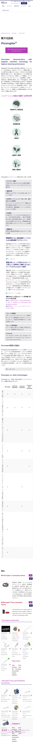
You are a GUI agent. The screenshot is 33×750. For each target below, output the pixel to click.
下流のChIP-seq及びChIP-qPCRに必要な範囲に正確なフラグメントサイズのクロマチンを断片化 (18, 184)
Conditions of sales (25, 730)
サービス (9, 6)
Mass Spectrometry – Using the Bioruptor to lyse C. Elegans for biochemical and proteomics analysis (18, 302)
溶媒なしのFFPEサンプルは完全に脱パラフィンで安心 (18, 193)
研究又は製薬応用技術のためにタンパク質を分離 (18, 231)
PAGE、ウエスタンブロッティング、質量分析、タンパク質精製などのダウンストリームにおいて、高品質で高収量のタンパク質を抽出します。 (18, 317)
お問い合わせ (5, 10)
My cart (25, 1)
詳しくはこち (11, 259)
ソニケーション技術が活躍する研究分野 (16, 96)
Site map (10, 730)
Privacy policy (22, 732)
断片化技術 (7, 38)
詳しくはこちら (10, 369)
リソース (23, 6)
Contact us (16, 730)
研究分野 (16, 6)
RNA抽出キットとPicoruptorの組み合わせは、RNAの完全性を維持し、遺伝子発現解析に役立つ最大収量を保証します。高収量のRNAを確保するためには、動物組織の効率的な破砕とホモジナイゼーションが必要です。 (18, 219)
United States (18, 1)
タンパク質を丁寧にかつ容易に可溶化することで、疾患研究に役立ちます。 (18, 327)
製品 (3, 6)
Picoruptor (9, 251)
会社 (29, 6)
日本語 (12, 1)
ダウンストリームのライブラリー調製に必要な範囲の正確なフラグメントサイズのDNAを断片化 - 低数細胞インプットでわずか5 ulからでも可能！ (18, 204)
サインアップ (17, 3)
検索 (24, 3)
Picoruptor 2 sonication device (13, 575)
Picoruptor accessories (10, 620)
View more (16, 661)
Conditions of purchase (12, 732)
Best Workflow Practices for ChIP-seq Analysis (16, 50)
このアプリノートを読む (14, 293)
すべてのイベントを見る (11, 724)
